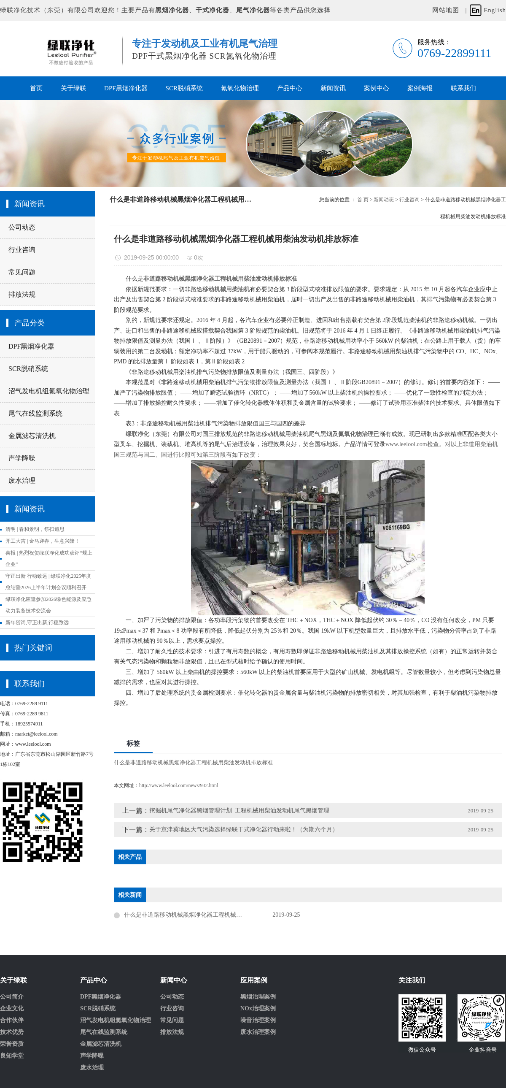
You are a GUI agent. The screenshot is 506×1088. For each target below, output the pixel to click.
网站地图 (445, 10)
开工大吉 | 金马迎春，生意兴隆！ (42, 541)
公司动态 (21, 227)
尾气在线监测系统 (35, 413)
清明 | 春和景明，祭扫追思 (35, 529)
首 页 (363, 200)
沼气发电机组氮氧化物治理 (48, 391)
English (495, 10)
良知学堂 (12, 1056)
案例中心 (376, 88)
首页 (36, 88)
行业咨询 (21, 249)
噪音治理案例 (258, 1020)
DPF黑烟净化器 (126, 88)
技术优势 (12, 1032)
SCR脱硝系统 (184, 88)
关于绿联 (73, 88)
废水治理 (21, 480)
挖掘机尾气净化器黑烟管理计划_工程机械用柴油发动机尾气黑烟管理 (239, 810)
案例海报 (420, 88)
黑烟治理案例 (258, 997)
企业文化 (12, 1009)
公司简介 (12, 997)
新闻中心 (173, 980)
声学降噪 (21, 458)
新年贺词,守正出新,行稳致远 (37, 622)
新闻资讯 (333, 88)
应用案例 (253, 980)
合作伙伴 (12, 1020)
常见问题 (21, 272)
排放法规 (21, 294)
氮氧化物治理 (240, 88)
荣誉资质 (12, 1044)
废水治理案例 (258, 1032)
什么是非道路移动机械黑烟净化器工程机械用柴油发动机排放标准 (193, 762)
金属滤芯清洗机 (32, 435)
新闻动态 (384, 200)
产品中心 (289, 88)
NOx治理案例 (258, 1009)
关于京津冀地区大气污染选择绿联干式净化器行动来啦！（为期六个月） (243, 829)
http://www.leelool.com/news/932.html (178, 785)
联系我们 (463, 88)
